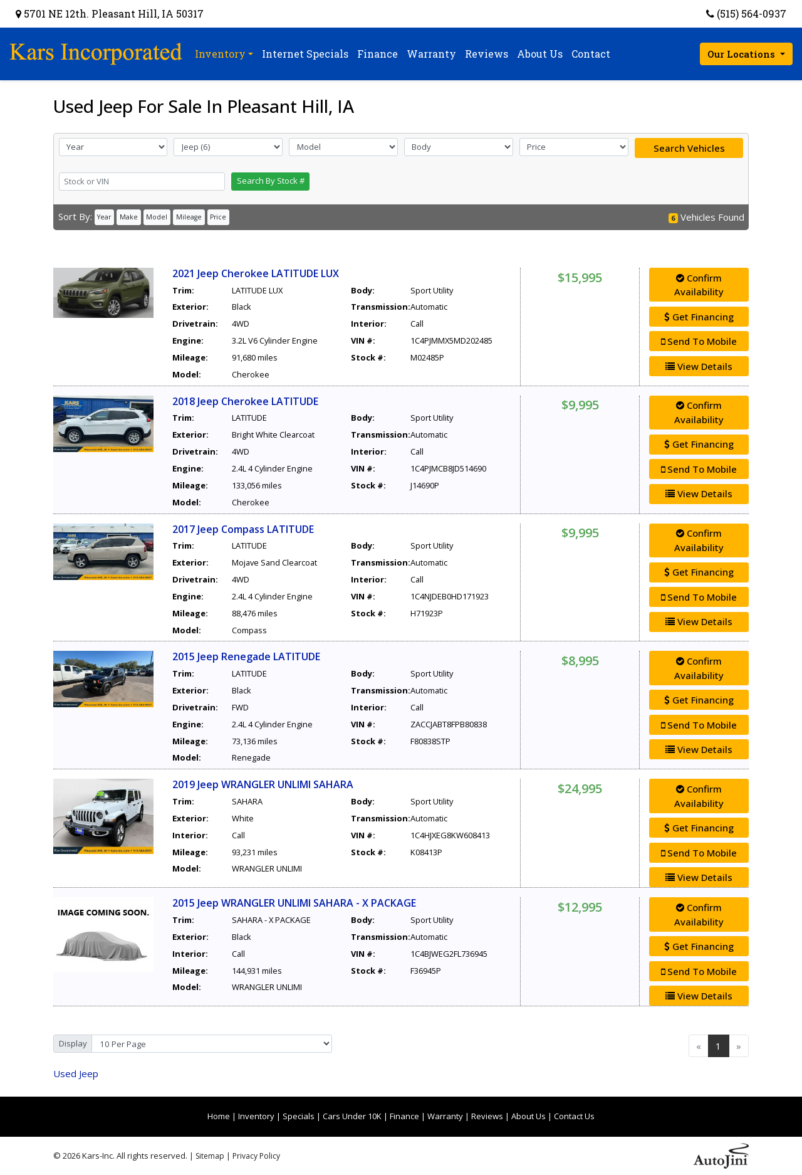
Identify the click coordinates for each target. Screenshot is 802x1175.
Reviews (487, 1116)
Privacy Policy (256, 1156)
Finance (404, 1116)
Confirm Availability (699, 284)
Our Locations (742, 54)
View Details (698, 366)
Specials (299, 1116)
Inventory (256, 1116)
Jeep (75, 1073)
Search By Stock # (271, 180)
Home (218, 1116)
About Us (528, 1116)
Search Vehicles (689, 148)
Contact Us (574, 1116)
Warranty (445, 1116)
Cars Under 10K (352, 1116)
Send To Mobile (699, 341)
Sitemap (209, 1156)
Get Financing (699, 316)
